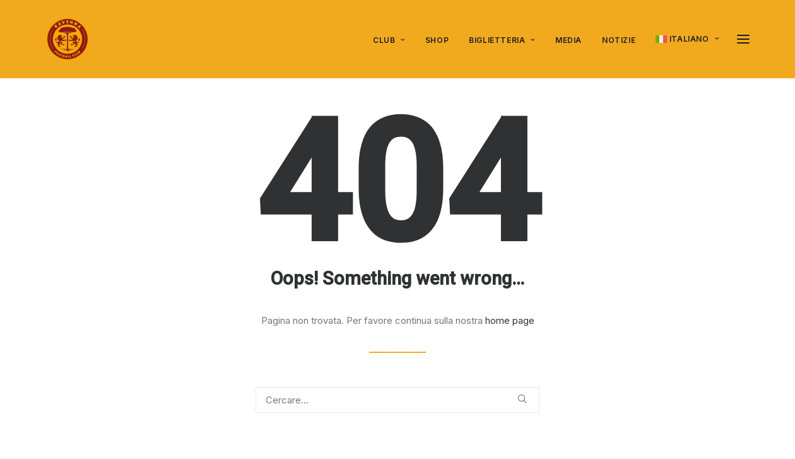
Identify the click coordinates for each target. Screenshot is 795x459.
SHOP (437, 40)
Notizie (618, 40)
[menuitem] (393, 40)
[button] (743, 39)
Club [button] (389, 40)
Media (568, 40)
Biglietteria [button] (502, 40)
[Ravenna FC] (67, 39)
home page (509, 320)
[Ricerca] (397, 400)
